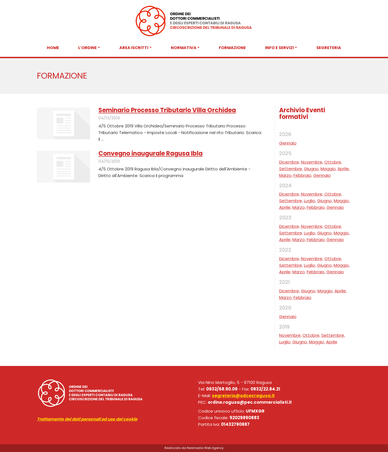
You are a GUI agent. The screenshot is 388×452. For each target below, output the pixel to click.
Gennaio (288, 143)
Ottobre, (333, 162)
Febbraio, (302, 175)
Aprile (331, 342)
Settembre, (291, 169)
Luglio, (310, 201)
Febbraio (302, 297)
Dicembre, (289, 162)
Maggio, (328, 169)
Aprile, (344, 169)
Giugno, (311, 169)
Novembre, (312, 162)
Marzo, (285, 175)
